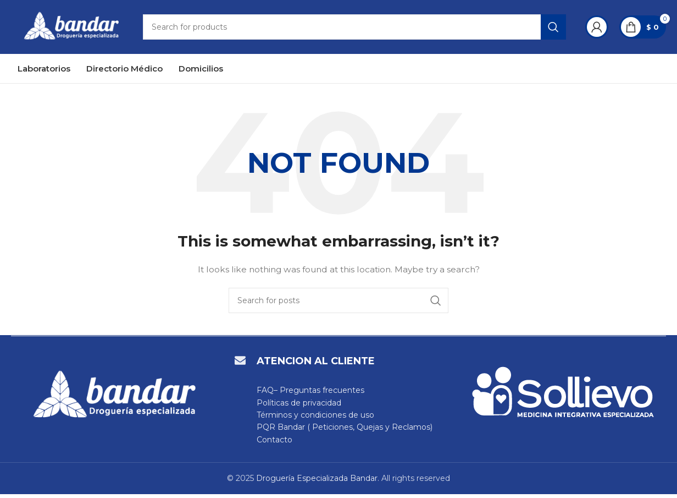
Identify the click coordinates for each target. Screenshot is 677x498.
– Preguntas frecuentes (319, 394)
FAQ (265, 394)
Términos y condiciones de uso (315, 419)
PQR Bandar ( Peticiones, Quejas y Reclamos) (344, 431)
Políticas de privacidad (299, 407)
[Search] (359, 29)
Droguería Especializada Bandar (317, 482)
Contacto (274, 443)
